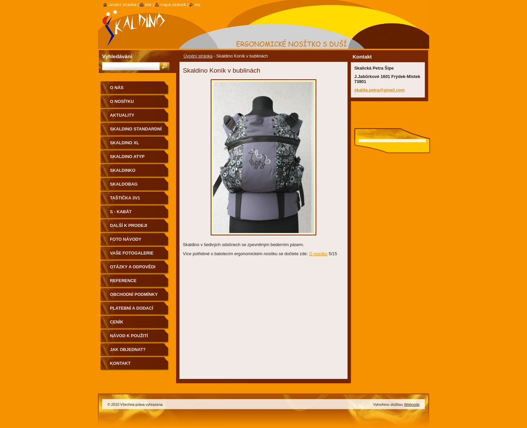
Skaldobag (123, 184)
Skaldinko (122, 170)
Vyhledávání (117, 56)
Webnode (411, 404)
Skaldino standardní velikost (136, 131)
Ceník (116, 321)
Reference (123, 280)
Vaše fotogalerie (132, 253)
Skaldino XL (124, 142)
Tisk (148, 4)
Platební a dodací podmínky (131, 310)
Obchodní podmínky (134, 294)
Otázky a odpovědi (132, 266)
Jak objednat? (128, 349)
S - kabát (121, 211)
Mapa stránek (173, 4)
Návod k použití (129, 335)
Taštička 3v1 (125, 197)
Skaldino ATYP (127, 156)
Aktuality (122, 115)
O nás (117, 87)
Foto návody (125, 239)
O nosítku (318, 253)
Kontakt (120, 363)
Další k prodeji (128, 225)
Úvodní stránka (198, 56)
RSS (197, 4)
